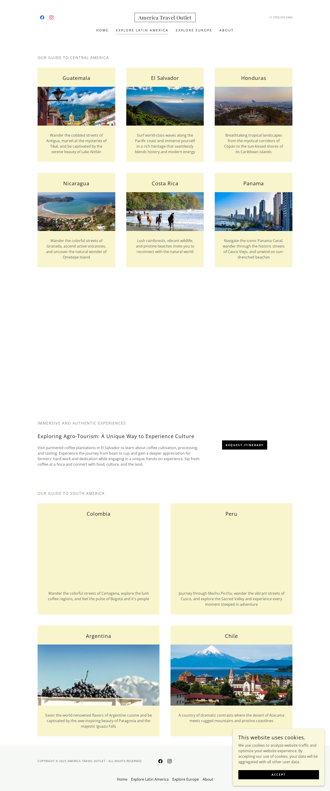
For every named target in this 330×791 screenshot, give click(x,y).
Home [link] (102, 30)
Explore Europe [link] (194, 30)
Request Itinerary (245, 445)
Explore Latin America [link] (142, 30)
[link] (42, 17)
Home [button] (122, 779)
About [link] (227, 30)
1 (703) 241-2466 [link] (281, 17)
